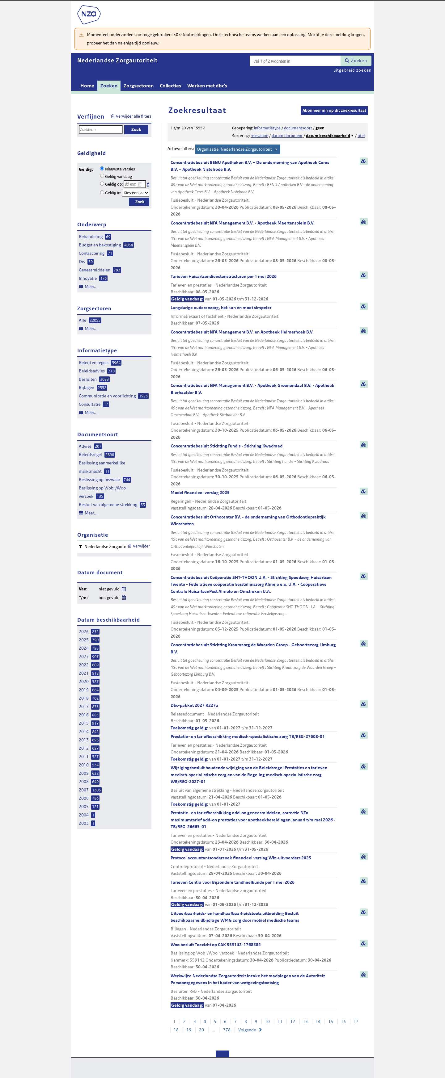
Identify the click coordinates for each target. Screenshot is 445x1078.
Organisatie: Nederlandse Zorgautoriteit (234, 149)
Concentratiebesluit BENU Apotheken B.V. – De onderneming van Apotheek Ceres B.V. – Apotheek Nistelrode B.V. (254, 189)
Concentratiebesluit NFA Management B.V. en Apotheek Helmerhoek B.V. (254, 354)
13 (305, 1021)
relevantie (259, 135)
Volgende (247, 1030)
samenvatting (364, 161)
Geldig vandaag (118, 176)
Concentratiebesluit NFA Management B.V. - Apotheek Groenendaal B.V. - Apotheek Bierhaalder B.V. (254, 412)
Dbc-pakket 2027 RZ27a (254, 717)
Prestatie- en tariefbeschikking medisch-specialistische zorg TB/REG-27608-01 (254, 748)
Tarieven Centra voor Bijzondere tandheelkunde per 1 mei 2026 (254, 893)
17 (356, 1021)
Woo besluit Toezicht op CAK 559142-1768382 (254, 956)
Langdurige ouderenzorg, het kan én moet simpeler (254, 316)
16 (343, 1021)
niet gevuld (109, 589)
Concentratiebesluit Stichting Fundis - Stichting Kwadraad (254, 465)
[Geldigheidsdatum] (135, 184)
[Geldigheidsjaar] (135, 193)
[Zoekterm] (295, 61)
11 (280, 1021)
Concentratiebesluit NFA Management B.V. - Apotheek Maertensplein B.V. (254, 245)
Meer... (91, 286)
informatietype (267, 128)
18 (176, 1030)
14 (318, 1021)
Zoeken (359, 60)
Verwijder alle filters (133, 116)
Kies (149, 183)
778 (227, 1030)
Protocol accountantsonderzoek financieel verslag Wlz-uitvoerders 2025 (254, 866)
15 (330, 1021)
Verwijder (141, 546)
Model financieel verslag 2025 (254, 501)
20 (201, 1030)
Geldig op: (114, 184)
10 (267, 1021)
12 (292, 1021)
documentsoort (298, 128)
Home (87, 85)
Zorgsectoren (139, 85)
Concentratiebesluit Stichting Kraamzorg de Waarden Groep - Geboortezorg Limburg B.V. (254, 671)
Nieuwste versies (120, 169)
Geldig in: (113, 192)
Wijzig (123, 588)
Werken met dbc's (207, 85)
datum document (287, 135)
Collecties (170, 85)
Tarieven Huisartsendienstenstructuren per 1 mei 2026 (254, 288)
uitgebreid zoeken (352, 70)
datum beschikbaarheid (328, 135)
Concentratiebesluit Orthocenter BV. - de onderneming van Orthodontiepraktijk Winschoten (254, 543)
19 (188, 1030)
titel (361, 135)
